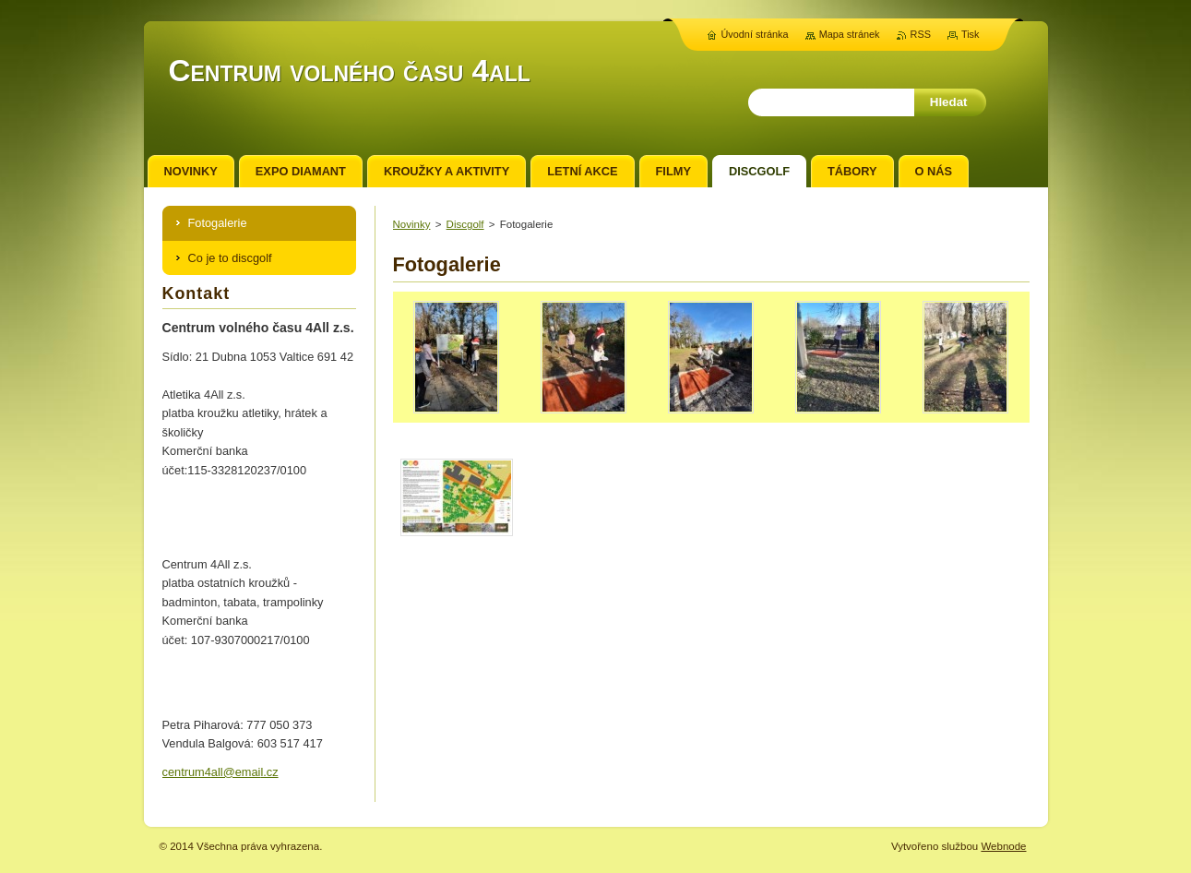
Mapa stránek (849, 34)
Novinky (412, 224)
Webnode (1003, 846)
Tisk (970, 34)
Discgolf (465, 224)
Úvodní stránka (754, 34)
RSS (921, 34)
